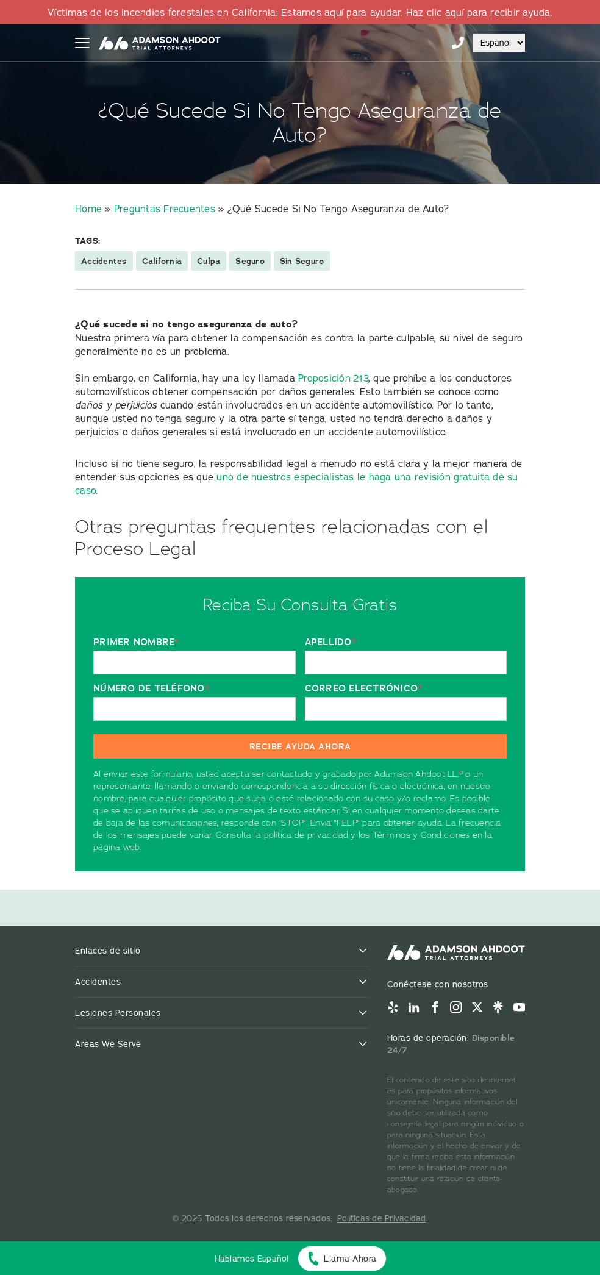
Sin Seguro (302, 260)
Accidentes (104, 260)
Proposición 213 (333, 378)
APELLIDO (330, 642)
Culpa (208, 260)
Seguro (250, 260)
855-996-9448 (458, 43)
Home (88, 208)
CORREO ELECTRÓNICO (364, 689)
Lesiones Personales (118, 1012)
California (162, 260)
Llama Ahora (350, 1258)
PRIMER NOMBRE (136, 642)
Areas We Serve (108, 1043)
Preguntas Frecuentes (164, 208)
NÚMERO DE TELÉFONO (151, 689)
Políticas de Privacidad (381, 1218)
